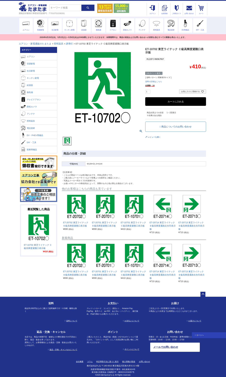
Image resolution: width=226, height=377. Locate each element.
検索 (87, 8)
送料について (71, 321)
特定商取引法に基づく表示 (107, 362)
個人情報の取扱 (128, 362)
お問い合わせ (144, 362)
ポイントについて (131, 349)
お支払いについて (131, 321)
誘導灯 (69, 43)
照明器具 (58, 43)
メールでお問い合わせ (165, 347)
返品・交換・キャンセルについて (63, 350)
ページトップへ (202, 294)
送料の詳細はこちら (153, 81)
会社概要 (79, 362)
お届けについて (194, 321)
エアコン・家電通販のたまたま (35, 43)
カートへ (200, 335)
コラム (90, 362)
